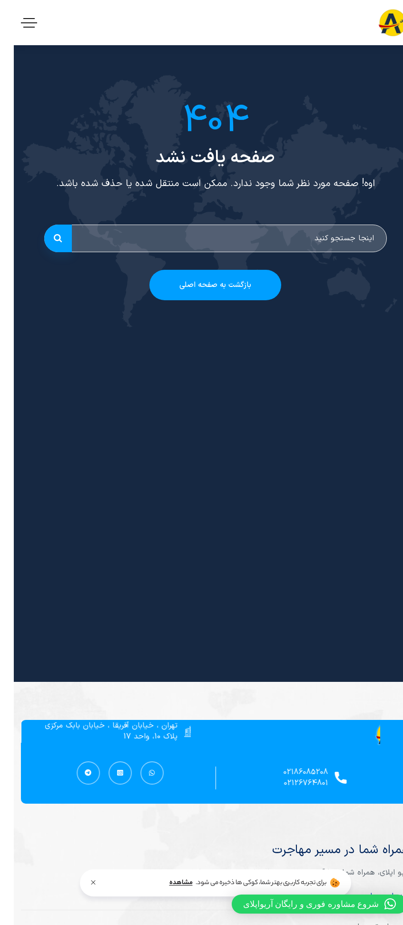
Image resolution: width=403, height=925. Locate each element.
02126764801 (296, 783)
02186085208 (296, 772)
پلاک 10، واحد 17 (141, 736)
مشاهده (167, 882)
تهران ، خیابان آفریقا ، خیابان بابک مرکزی (101, 725)
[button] (306, 904)
